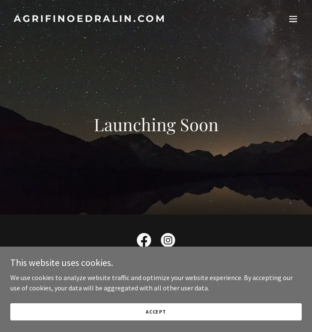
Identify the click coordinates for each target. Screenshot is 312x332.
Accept (156, 311)
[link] (112, 19)
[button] (293, 18)
